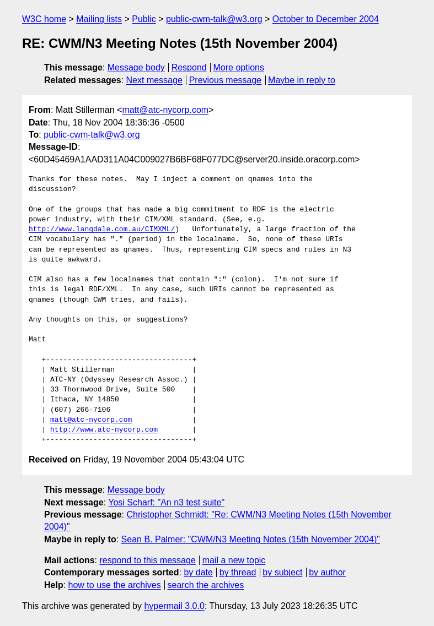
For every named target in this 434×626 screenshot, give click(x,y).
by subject (282, 572)
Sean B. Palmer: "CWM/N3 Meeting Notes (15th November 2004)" (250, 539)
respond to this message (147, 560)
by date (198, 572)
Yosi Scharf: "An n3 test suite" (166, 502)
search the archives (206, 585)
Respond (189, 67)
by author (327, 572)
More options (239, 67)
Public (144, 19)
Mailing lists (99, 19)
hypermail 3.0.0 (174, 606)
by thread (237, 572)
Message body (136, 67)
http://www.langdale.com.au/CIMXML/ (102, 230)
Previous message (225, 80)
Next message (154, 80)
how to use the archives (114, 585)
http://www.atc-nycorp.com (104, 430)
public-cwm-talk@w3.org (214, 19)
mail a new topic (234, 560)
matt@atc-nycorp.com (165, 110)
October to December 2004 (325, 19)
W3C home (44, 19)
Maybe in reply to (301, 80)
